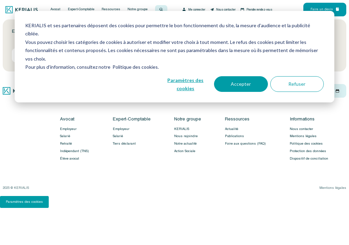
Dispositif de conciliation (309, 158)
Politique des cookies (306, 143)
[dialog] (174, 56)
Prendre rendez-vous (256, 9)
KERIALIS (181, 129)
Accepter (241, 84)
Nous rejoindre (186, 136)
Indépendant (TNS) (74, 151)
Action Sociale (184, 151)
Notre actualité (185, 143)
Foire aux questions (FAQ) (245, 143)
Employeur (68, 129)
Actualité (231, 129)
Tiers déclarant (124, 143)
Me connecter (193, 9)
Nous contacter (223, 9)
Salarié (65, 136)
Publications (234, 136)
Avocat (55, 9)
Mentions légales (303, 136)
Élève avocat (69, 158)
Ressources (111, 9)
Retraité (66, 143)
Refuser (296, 84)
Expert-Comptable (81, 9)
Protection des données (308, 151)
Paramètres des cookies (185, 84)
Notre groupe (137, 9)
